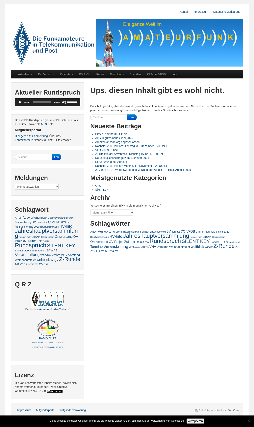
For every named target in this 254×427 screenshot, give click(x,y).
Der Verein (46, 74)
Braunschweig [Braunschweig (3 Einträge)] (158, 231)
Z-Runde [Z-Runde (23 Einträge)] (224, 246)
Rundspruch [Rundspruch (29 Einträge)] (165, 241)
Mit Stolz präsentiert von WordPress (219, 410)
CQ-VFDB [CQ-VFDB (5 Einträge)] (188, 231)
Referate (66, 74)
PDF (57, 120)
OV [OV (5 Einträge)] (111, 241)
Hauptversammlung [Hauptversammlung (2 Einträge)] (99, 237)
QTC (98, 185)
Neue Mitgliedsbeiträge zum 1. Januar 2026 (122, 157)
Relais (100, 74)
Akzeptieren (195, 421)
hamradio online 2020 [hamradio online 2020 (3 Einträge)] (217, 231)
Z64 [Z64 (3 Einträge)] (111, 251)
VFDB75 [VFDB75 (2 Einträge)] (145, 247)
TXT (17, 124)
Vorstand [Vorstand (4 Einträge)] (162, 246)
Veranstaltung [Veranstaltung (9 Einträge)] (115, 246)
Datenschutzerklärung (226, 11)
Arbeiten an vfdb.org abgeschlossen (117, 142)
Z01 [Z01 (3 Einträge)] (237, 246)
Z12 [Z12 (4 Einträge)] (92, 251)
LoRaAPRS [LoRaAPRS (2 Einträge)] (208, 237)
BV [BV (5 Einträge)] (168, 231)
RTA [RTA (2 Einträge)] (147, 242)
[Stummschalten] (64, 102)
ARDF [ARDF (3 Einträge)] (93, 231)
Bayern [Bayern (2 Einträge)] (119, 232)
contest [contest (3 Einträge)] (176, 231)
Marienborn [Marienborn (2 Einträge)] (220, 237)
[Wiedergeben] (20, 102)
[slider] (42, 102)
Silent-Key (101, 189)
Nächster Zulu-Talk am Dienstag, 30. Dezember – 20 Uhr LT (132, 146)
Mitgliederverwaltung (73, 410)
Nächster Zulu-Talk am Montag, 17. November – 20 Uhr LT (131, 165)
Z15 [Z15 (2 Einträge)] (98, 251)
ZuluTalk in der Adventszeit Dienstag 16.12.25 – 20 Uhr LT (131, 154)
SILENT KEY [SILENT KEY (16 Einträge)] (196, 241)
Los (132, 117)
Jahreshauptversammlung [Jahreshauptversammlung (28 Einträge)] (156, 236)
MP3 (44, 124)
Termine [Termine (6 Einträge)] (96, 247)
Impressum (201, 11)
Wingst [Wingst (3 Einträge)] (209, 246)
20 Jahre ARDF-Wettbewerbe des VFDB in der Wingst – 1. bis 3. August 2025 (143, 169)
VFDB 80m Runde (106, 150)
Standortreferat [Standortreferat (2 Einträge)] (233, 242)
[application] (47, 102)
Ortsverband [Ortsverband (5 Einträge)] (99, 241)
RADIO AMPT (47, 342)
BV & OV (84, 74)
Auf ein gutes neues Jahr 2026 (114, 138)
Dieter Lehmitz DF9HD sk (111, 134)
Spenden (135, 74)
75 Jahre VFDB (156, 74)
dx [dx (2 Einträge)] (203, 232)
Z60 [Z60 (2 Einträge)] (102, 251)
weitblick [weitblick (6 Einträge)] (197, 247)
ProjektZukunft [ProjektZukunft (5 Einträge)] (124, 241)
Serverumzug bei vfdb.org (111, 161)
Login (175, 74)
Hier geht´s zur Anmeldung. (32, 136)
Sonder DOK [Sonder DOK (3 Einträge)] (218, 242)
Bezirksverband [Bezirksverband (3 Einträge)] (132, 231)
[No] (249, 421)
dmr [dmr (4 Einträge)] (198, 231)
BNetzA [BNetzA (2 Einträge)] (145, 232)
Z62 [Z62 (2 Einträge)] (107, 251)
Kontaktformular (25, 140)
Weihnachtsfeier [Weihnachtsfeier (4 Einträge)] (179, 246)
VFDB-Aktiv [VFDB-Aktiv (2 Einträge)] (134, 247)
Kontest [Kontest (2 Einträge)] (193, 237)
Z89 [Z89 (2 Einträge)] (116, 251)
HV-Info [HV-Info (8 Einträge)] (115, 236)
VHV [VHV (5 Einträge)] (152, 246)
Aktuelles (25, 74)
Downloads (117, 74)
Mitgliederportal (45, 410)
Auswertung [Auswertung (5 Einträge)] (106, 231)
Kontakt (184, 11)
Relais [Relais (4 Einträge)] (140, 241)
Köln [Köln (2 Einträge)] (200, 237)
